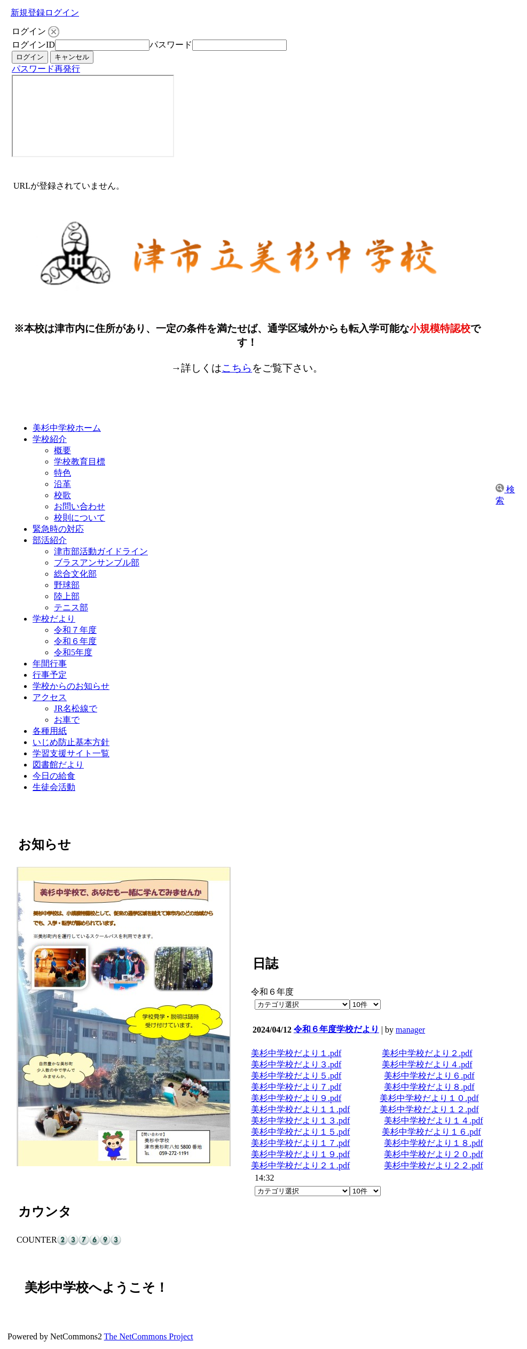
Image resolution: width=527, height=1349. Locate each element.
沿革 (62, 484)
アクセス (50, 697)
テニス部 (71, 607)
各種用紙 (50, 730)
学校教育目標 (79, 461)
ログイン (62, 12)
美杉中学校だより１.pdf (296, 1053)
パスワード (171, 44)
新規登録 (28, 12)
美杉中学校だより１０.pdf (429, 1098)
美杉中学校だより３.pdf (296, 1064)
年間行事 (50, 663)
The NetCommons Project (148, 1336)
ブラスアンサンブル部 (96, 562)
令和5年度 (73, 652)
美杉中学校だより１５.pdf (300, 1131)
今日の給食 (54, 775)
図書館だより (58, 764)
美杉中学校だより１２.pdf (429, 1109)
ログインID (33, 44)
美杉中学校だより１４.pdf (433, 1120)
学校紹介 (50, 439)
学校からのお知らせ (71, 686)
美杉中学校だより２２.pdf (433, 1165)
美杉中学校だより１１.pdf (300, 1109)
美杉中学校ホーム (67, 427)
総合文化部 (75, 573)
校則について (79, 517)
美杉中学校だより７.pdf (296, 1086)
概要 (62, 450)
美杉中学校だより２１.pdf (300, 1165)
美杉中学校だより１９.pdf (300, 1154)
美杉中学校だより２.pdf (427, 1053)
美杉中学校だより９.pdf (296, 1098)
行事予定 (50, 674)
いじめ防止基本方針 (71, 742)
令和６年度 (75, 641)
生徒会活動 (54, 787)
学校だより (54, 618)
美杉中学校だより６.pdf (429, 1075)
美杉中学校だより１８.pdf (433, 1143)
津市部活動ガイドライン (101, 551)
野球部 (67, 585)
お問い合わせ (79, 506)
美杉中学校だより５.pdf (296, 1075)
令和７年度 (75, 629)
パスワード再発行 (46, 68)
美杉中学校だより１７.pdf (300, 1143)
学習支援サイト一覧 (71, 753)
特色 (62, 472)
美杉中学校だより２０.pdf (433, 1154)
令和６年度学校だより (336, 1029)
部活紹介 (50, 540)
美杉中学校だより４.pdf (427, 1064)
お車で (67, 719)
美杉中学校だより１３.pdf (300, 1120)
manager (410, 1029)
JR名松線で (75, 708)
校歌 (62, 495)
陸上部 (67, 596)
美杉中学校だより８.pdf (429, 1086)
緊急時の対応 (58, 528)
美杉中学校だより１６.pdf (431, 1131)
